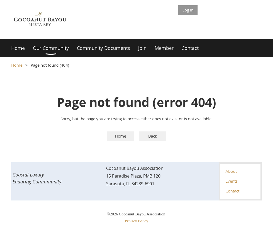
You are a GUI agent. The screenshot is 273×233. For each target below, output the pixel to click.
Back (152, 136)
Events (232, 181)
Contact (232, 191)
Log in (188, 10)
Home (16, 65)
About (231, 171)
